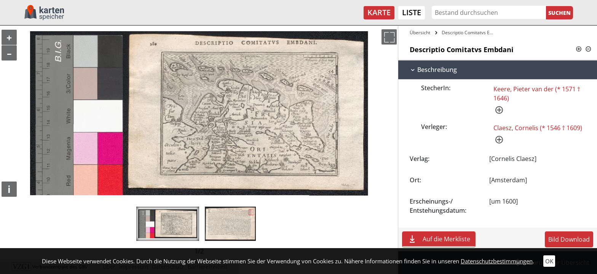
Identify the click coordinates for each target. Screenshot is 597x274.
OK (549, 261)
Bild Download (569, 239)
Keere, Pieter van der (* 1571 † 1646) (536, 93)
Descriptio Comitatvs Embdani (470, 32)
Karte (379, 12)
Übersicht (420, 32)
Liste (411, 12)
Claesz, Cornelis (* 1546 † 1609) (537, 128)
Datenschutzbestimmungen (497, 261)
